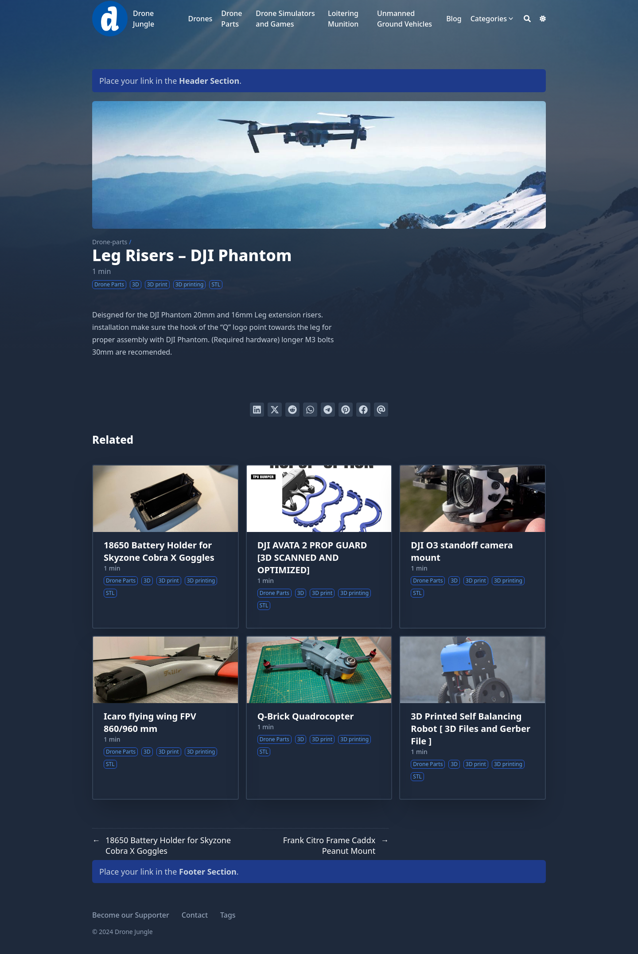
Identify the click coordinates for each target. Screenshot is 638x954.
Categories (489, 18)
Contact (195, 915)
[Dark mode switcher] (543, 18)
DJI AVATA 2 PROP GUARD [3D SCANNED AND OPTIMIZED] (312, 557)
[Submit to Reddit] (292, 410)
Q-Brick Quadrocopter (305, 716)
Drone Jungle (143, 18)
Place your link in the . (170, 80)
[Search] (527, 18)
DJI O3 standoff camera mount (462, 551)
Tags (228, 915)
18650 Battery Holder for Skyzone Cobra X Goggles (159, 551)
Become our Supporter (130, 915)
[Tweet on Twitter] (275, 410)
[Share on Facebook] (363, 410)
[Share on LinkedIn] (257, 410)
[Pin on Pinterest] (345, 410)
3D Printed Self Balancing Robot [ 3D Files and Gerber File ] (470, 728)
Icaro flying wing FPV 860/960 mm (150, 722)
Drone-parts (109, 242)
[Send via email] (381, 410)
